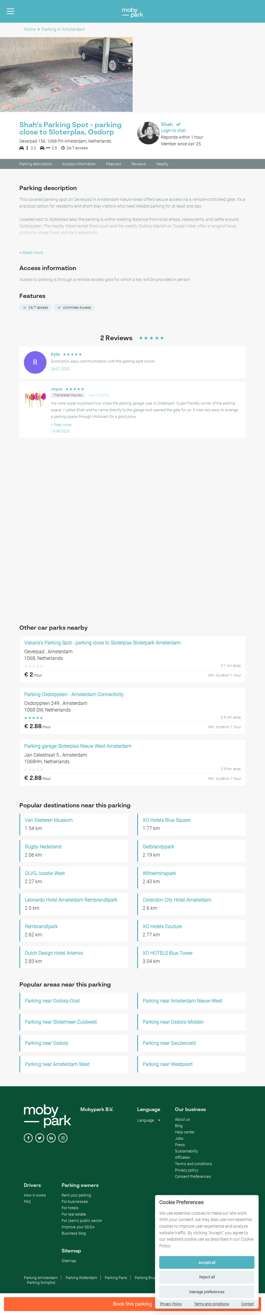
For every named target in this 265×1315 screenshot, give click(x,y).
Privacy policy (186, 1171)
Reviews (138, 165)
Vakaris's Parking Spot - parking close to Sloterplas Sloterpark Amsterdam (102, 643)
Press (180, 1145)
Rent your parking (76, 1196)
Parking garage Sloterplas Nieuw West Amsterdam (77, 747)
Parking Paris (116, 1278)
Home (30, 29)
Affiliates (182, 1158)
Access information (79, 165)
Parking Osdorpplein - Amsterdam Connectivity (74, 695)
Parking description (35, 165)
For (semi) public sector (82, 1221)
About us (182, 1120)
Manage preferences (207, 1292)
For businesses (75, 1202)
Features (113, 165)
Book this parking (132, 1304)
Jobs (179, 1139)
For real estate (74, 1215)
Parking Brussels (149, 1278)
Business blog (74, 1234)
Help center (185, 1133)
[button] (10, 75)
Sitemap (69, 1261)
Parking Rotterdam (81, 1278)
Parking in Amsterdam (63, 29)
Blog (179, 1126)
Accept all (207, 1262)
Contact (247, 1304)
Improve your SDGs (78, 1228)
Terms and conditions (211, 1304)
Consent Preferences (193, 1177)
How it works (35, 1196)
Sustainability (186, 1152)
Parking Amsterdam (41, 1278)
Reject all (207, 1277)
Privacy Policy (171, 1304)
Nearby (162, 165)
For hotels (70, 1209)
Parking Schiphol (41, 1283)
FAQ (27, 1202)
